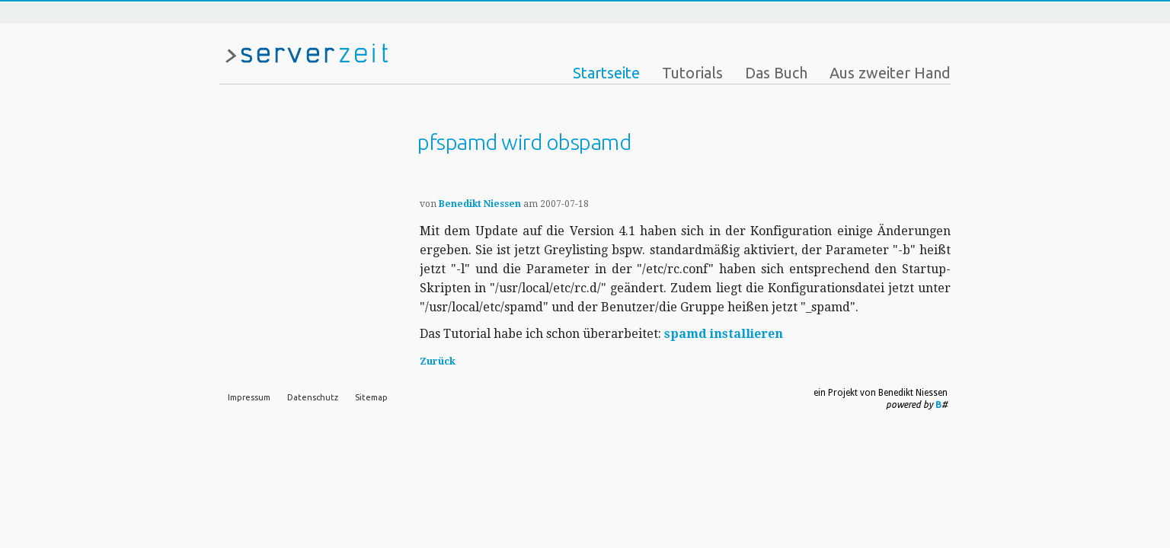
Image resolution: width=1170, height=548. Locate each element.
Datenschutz (312, 397)
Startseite (606, 72)
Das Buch (776, 72)
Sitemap (371, 397)
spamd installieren (723, 334)
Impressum (249, 397)
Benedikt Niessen (480, 204)
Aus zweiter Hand (890, 72)
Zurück (438, 361)
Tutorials (692, 72)
